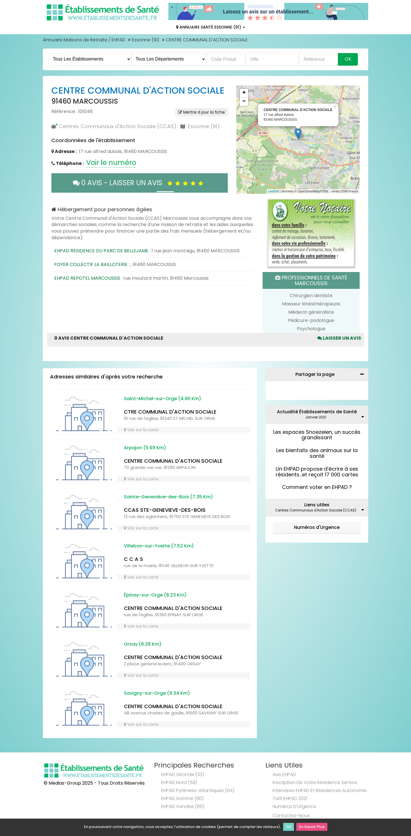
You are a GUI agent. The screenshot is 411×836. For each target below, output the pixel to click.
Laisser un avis (339, 338)
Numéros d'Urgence (317, 527)
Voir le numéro (111, 162)
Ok (288, 827)
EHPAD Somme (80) (182, 798)
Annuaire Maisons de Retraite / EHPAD (84, 40)
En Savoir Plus (312, 827)
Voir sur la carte (141, 430)
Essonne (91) (145, 40)
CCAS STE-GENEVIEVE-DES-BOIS (165, 509)
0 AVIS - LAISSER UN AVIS (139, 183)
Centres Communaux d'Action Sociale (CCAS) (117, 126)
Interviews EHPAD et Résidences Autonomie (320, 790)
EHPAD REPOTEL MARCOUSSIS (87, 278)
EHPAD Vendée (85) (182, 806)
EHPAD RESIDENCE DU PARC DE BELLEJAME (101, 250)
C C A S (133, 559)
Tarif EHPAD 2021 (290, 798)
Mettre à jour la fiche (201, 112)
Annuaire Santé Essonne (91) (210, 27)
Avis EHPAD (284, 774)
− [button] (244, 101)
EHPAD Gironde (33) (182, 774)
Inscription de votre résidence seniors (315, 782)
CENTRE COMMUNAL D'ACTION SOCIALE (173, 460)
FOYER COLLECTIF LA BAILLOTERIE (91, 264)
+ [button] (244, 93)
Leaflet (273, 191)
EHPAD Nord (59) (179, 782)
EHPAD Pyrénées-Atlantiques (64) (197, 790)
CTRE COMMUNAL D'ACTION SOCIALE (170, 411)
